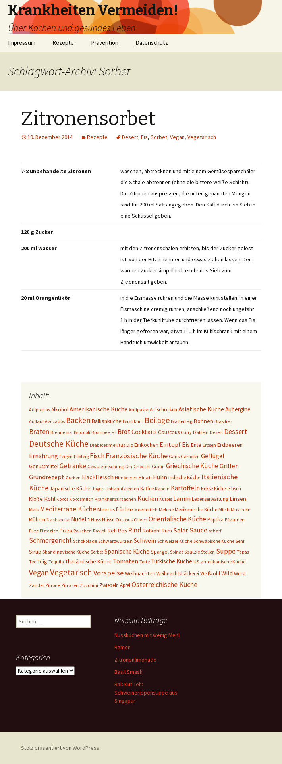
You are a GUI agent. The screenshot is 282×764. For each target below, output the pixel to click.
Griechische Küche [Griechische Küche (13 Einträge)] (192, 465)
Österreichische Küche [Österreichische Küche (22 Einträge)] (164, 584)
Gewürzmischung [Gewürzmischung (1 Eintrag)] (105, 466)
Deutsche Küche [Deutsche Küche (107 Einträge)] (59, 443)
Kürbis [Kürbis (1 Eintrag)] (165, 499)
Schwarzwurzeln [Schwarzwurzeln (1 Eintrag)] (115, 541)
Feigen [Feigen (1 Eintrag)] (66, 456)
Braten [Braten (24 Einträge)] (39, 431)
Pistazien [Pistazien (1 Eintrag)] (49, 531)
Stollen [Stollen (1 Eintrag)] (208, 552)
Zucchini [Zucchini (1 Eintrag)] (89, 585)
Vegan (177, 137)
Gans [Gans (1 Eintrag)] (174, 456)
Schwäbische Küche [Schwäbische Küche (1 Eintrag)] (213, 541)
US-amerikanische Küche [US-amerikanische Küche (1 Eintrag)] (219, 562)
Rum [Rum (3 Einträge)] (167, 530)
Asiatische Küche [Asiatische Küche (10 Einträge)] (201, 409)
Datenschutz (151, 42)
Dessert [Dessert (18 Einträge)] (235, 431)
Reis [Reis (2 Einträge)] (122, 530)
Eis (144, 137)
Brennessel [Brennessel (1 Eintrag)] (61, 432)
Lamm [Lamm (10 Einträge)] (182, 498)
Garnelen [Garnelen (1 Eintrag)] (190, 456)
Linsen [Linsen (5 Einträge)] (238, 498)
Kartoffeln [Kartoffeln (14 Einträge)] (185, 488)
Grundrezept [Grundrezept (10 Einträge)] (46, 477)
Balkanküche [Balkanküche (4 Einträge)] (107, 420)
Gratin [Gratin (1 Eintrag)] (158, 466)
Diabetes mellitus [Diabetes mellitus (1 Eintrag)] (107, 445)
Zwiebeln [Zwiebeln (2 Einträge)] (109, 585)
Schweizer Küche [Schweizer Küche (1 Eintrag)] (174, 541)
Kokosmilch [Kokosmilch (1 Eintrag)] (81, 499)
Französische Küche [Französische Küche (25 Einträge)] (137, 455)
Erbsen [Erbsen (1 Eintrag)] (209, 445)
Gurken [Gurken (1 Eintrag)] (73, 477)
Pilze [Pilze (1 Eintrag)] (34, 531)
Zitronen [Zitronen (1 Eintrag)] (70, 585)
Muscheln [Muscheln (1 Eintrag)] (241, 510)
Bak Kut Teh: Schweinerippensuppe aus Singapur (146, 692)
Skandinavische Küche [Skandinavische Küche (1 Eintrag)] (65, 552)
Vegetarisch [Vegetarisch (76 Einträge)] (71, 572)
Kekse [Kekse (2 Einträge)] (207, 488)
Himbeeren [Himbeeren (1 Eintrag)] (126, 477)
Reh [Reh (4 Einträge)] (112, 530)
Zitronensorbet (88, 118)
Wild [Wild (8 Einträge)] (227, 573)
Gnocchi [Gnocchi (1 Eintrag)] (142, 466)
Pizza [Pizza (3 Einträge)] (66, 530)
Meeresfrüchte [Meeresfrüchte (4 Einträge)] (115, 509)
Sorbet (159, 137)
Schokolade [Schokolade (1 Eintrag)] (85, 541)
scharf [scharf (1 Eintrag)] (215, 531)
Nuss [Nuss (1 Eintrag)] (96, 520)
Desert (130, 137)
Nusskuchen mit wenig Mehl (147, 635)
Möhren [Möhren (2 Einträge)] (37, 519)
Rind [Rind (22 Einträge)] (134, 529)
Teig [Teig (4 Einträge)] (42, 561)
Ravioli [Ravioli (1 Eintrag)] (99, 531)
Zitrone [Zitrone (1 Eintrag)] (52, 585)
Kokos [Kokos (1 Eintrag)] (62, 499)
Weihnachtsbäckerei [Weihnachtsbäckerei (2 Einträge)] (177, 573)
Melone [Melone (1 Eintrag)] (166, 510)
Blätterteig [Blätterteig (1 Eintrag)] (181, 421)
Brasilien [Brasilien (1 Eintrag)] (223, 421)
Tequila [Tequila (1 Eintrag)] (56, 562)
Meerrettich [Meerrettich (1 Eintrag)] (146, 510)
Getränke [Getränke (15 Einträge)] (73, 465)
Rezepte (63, 42)
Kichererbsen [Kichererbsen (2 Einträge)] (227, 488)
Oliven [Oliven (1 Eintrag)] (140, 520)
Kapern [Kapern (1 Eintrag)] (162, 489)
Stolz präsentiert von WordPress (60, 747)
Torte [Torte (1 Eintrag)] (144, 562)
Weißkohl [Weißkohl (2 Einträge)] (210, 573)
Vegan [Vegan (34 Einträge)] (39, 572)
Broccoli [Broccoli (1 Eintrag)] (82, 432)
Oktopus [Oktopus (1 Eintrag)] (124, 520)
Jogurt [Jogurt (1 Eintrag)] (98, 489)
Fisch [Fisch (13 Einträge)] (97, 455)
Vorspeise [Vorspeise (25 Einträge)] (108, 572)
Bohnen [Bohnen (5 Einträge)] (203, 420)
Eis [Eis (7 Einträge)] (186, 444)
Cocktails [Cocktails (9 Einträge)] (144, 432)
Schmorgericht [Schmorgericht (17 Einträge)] (50, 540)
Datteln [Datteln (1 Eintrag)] (201, 432)
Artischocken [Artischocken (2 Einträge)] (163, 409)
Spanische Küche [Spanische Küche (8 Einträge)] (126, 551)
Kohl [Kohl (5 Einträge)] (49, 498)
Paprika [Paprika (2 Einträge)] (215, 519)
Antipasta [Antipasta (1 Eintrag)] (139, 410)
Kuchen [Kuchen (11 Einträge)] (147, 498)
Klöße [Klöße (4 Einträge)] (36, 498)
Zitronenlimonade (135, 659)
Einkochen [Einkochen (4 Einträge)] (146, 444)
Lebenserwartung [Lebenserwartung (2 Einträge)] (210, 499)
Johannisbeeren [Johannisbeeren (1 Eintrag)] (122, 489)
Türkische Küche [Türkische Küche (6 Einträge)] (171, 561)
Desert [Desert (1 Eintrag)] (216, 432)
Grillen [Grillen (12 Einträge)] (229, 466)
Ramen (122, 647)
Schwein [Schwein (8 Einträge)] (145, 540)
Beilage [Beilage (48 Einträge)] (157, 420)
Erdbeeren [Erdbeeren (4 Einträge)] (230, 444)
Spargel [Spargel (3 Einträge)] (160, 551)
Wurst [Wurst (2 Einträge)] (240, 573)
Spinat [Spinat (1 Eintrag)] (176, 552)
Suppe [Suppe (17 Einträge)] (226, 551)
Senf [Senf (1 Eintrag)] (240, 541)
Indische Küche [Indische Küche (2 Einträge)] (184, 477)
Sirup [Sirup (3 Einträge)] (35, 551)
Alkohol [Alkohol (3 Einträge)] (59, 409)
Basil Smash (128, 671)
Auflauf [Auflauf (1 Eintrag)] (36, 421)
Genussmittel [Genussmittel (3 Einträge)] (43, 466)
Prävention (104, 42)
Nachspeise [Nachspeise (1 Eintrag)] (58, 520)
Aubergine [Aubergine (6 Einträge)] (238, 409)
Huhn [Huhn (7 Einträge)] (160, 477)
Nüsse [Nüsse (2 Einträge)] (108, 519)
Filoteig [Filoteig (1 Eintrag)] (81, 456)
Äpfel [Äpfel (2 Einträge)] (125, 585)
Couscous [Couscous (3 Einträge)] (169, 432)
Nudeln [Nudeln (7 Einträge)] (80, 519)
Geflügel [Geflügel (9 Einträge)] (212, 456)
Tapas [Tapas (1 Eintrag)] (243, 552)
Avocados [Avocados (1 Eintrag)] (55, 421)
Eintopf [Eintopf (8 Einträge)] (170, 444)
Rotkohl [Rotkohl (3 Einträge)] (151, 530)
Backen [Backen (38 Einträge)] (78, 420)
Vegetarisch (201, 137)
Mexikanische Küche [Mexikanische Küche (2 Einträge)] (196, 509)
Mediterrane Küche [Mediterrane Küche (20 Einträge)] (68, 508)
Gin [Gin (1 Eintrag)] (128, 466)
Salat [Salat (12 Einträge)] (180, 530)
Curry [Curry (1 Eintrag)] (186, 432)
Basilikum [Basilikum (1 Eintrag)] (133, 421)
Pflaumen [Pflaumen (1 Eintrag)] (235, 520)
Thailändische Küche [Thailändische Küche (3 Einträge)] (88, 561)
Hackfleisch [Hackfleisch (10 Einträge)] (98, 477)
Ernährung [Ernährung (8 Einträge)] (43, 456)
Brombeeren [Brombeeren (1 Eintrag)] (103, 432)
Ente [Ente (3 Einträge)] (196, 444)
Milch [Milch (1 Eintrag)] (224, 510)
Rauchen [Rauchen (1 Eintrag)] (82, 531)
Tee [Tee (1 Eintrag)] (32, 562)
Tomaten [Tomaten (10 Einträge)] (125, 561)
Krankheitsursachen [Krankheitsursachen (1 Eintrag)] (115, 499)
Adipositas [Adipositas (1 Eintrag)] (39, 410)
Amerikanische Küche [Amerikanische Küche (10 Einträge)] (98, 409)
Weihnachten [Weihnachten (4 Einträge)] (140, 573)
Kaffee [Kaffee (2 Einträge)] (147, 488)
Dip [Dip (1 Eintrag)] (129, 445)
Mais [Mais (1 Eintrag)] (34, 510)
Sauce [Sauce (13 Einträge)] (198, 530)
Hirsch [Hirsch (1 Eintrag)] (145, 477)
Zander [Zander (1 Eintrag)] (36, 585)
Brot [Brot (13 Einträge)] (124, 431)
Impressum (21, 42)
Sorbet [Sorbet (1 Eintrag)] (97, 552)
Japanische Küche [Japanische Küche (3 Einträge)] (70, 488)
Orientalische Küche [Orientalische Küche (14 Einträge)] (177, 519)
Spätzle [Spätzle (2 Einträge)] (192, 551)
